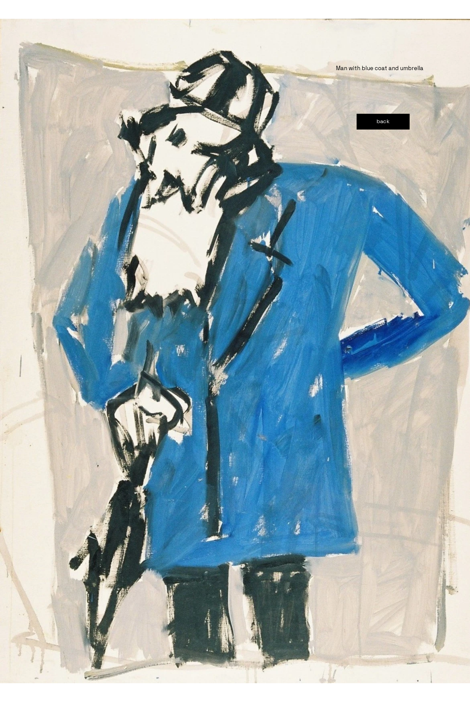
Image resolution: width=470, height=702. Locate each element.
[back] (383, 122)
